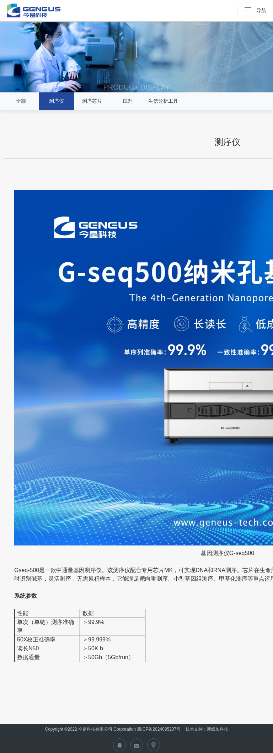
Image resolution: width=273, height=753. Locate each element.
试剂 (128, 101)
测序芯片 (92, 101)
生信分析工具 (163, 101)
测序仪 (56, 101)
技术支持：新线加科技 (206, 729)
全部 (21, 101)
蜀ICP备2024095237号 (159, 729)
